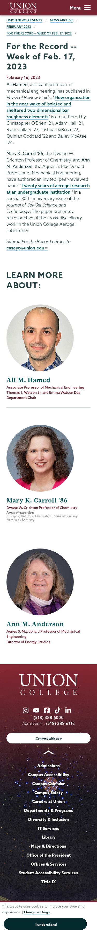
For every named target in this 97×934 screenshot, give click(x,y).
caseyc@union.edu (27, 247)
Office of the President (48, 855)
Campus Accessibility (48, 774)
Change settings (37, 912)
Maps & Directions (48, 846)
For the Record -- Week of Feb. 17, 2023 (39, 33)
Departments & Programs (48, 810)
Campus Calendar (48, 783)
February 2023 (18, 27)
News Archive (61, 20)
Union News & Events (24, 20)
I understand (46, 924)
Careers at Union (48, 801)
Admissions (48, 765)
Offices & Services (48, 864)
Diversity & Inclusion (48, 819)
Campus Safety (48, 792)
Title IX (48, 881)
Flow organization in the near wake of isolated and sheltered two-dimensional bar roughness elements (48, 107)
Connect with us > (49, 738)
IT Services (48, 828)
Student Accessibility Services (48, 872)
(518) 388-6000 (49, 717)
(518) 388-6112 (60, 723)
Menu (80, 8)
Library (49, 837)
